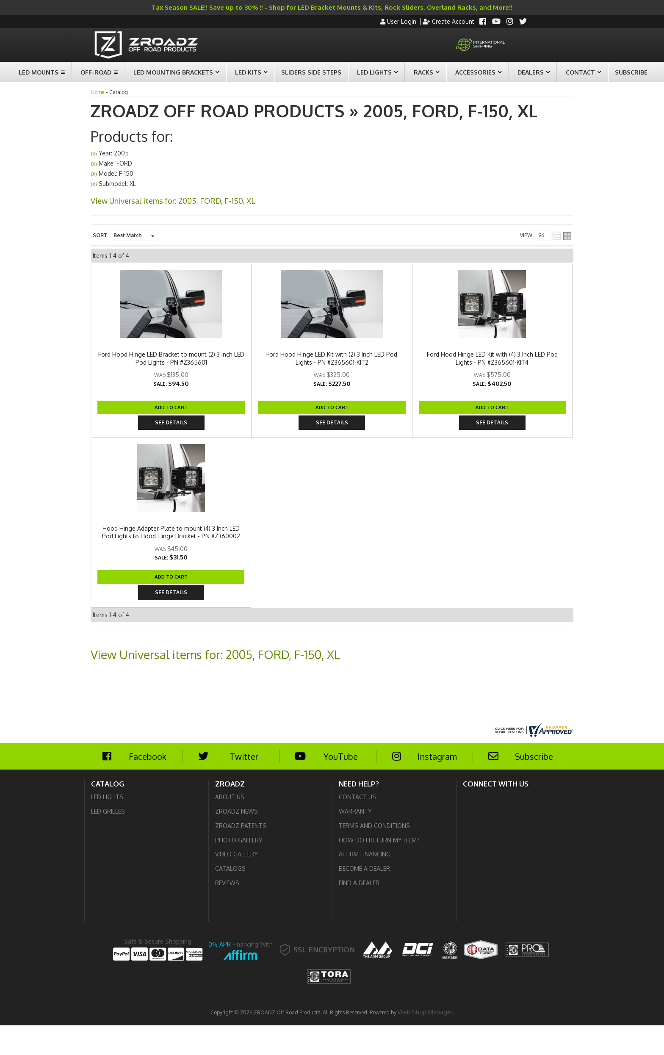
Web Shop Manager (425, 1041)
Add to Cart (503, 299)
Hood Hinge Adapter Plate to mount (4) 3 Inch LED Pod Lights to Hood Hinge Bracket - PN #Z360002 (305, 556)
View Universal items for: (173, 200)
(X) (94, 153)
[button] (40, 72)
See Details (552, 299)
